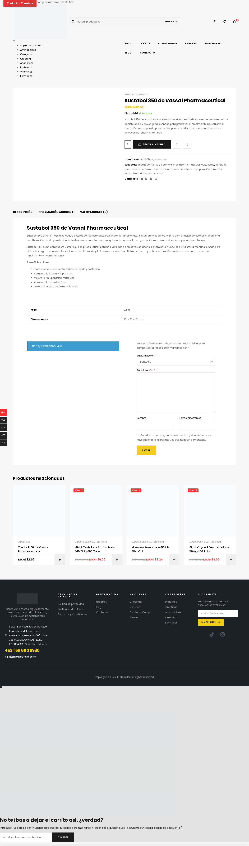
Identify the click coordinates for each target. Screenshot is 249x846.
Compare (187, 144)
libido (166, 169)
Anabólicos (130, 94)
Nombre (141, 418)
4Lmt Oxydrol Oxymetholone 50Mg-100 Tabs (209, 549)
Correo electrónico (190, 418)
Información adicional (56, 212)
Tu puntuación (146, 355)
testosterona (156, 173)
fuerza (157, 169)
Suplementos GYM (97, 542)
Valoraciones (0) (94, 212)
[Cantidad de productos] (128, 144)
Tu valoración (146, 370)
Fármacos (142, 94)
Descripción (23, 212)
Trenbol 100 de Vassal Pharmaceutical (33, 549)
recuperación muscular (208, 169)
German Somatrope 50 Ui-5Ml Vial (150, 549)
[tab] (23, 212)
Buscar (169, 21)
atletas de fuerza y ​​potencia (154, 164)
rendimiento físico (135, 173)
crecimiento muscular (186, 164)
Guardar (63, 837)
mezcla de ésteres (181, 169)
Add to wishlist (177, 144)
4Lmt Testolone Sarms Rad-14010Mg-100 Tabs (95, 549)
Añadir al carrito (154, 144)
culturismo (207, 164)
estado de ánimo (142, 169)
